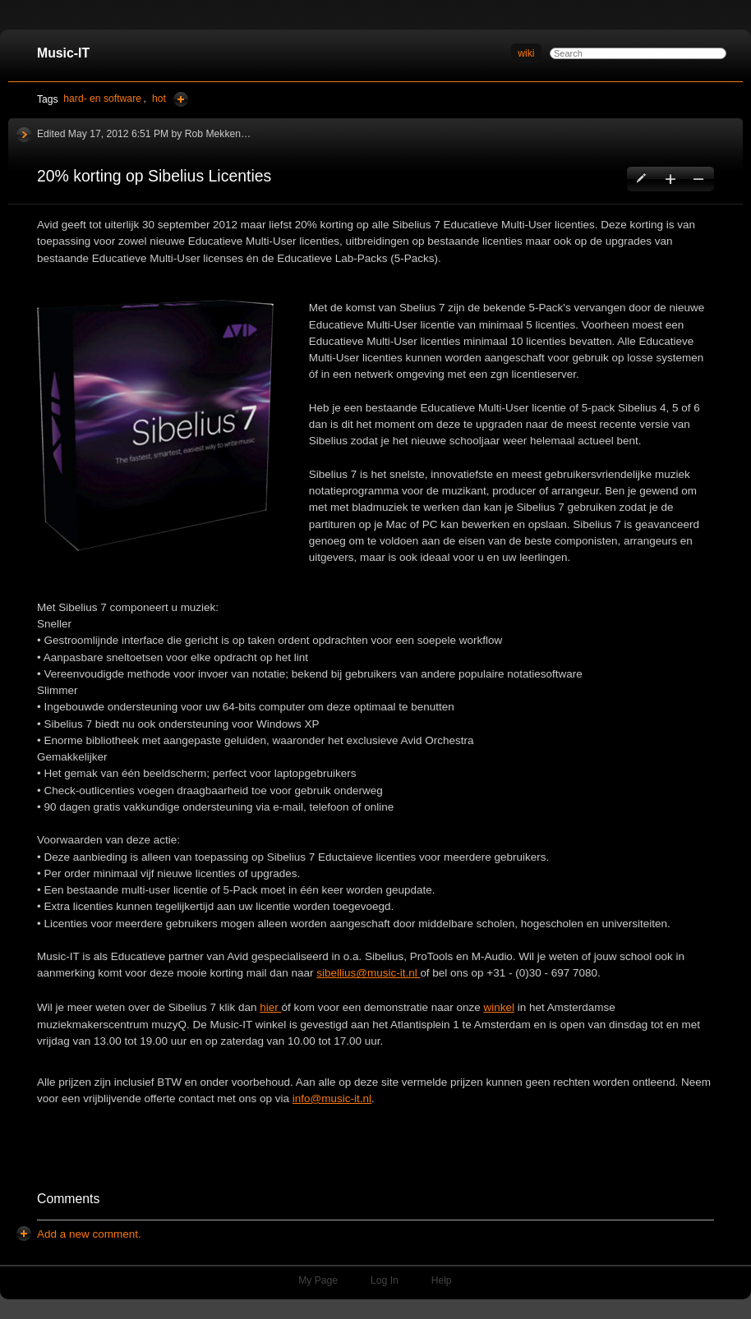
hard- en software (102, 98)
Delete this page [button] (698, 179)
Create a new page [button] (670, 179)
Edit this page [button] (642, 179)
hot (159, 98)
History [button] (23, 134)
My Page (318, 1280)
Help (441, 1280)
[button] (89, 1234)
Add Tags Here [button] (180, 99)
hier (270, 1007)
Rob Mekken (213, 134)
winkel (498, 1007)
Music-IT (63, 53)
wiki (526, 53)
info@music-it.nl (332, 1098)
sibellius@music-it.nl (368, 973)
